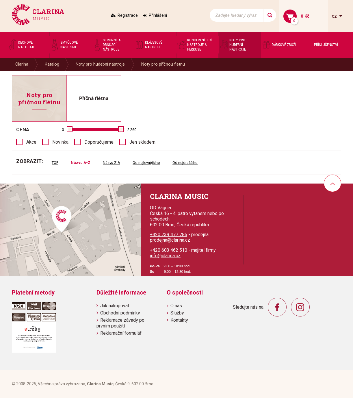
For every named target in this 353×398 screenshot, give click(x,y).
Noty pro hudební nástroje (100, 64)
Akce (31, 142)
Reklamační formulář (120, 333)
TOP (55, 162)
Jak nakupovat (114, 305)
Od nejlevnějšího (146, 162)
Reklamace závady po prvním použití (120, 322)
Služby (177, 313)
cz (335, 16)
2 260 (131, 129)
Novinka (60, 142)
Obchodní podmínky (120, 313)
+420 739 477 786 (168, 234)
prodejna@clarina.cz (170, 240)
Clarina (21, 64)
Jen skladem (142, 142)
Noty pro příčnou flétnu (163, 64)
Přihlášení (158, 15)
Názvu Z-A (111, 162)
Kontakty (179, 320)
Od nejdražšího (185, 162)
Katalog (52, 64)
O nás (176, 305)
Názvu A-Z (80, 162)
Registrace (128, 15)
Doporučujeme (99, 142)
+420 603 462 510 (168, 250)
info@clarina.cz (165, 255)
